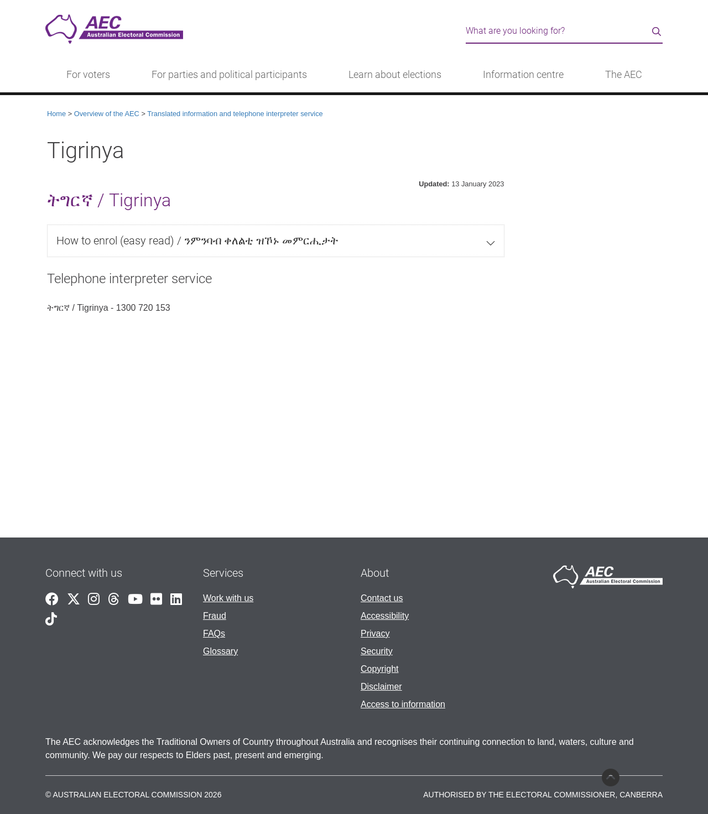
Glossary (220, 651)
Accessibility (385, 615)
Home (56, 113)
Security (377, 651)
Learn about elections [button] (394, 74)
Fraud (214, 615)
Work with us (228, 598)
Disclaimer (381, 686)
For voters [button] (88, 74)
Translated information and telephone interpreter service (235, 113)
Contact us (382, 598)
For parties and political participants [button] (229, 74)
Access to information (403, 704)
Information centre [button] (523, 74)
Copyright (379, 669)
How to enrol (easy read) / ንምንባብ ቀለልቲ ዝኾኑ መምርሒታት (197, 240)
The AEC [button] (623, 74)
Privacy (375, 633)
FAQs (214, 633)
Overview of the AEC (106, 113)
